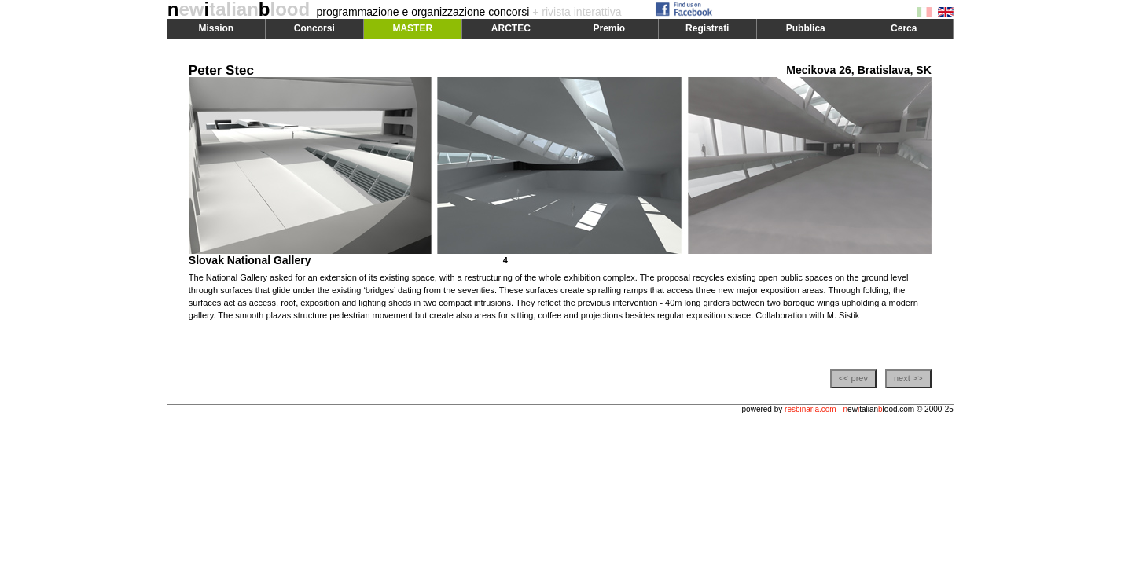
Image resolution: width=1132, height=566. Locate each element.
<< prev (853, 378)
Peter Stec (221, 70)
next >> (908, 378)
